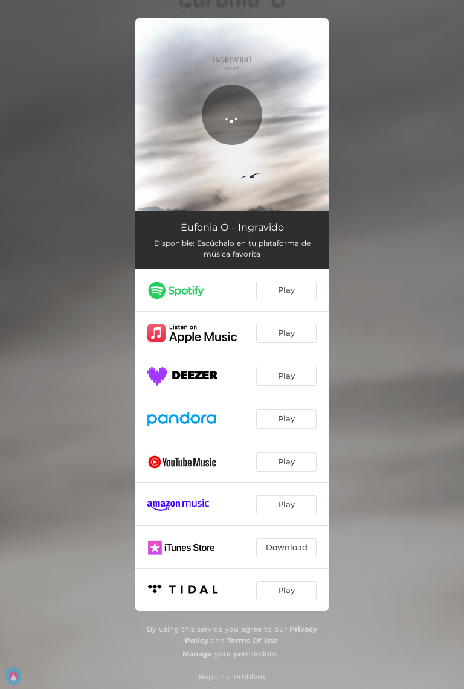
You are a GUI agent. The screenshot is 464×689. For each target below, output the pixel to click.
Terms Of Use (252, 640)
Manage (197, 653)
